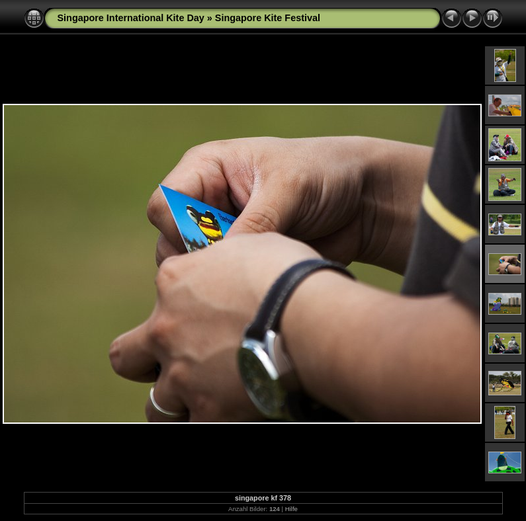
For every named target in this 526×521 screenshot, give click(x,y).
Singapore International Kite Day (131, 18)
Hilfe (291, 508)
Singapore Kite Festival (267, 18)
